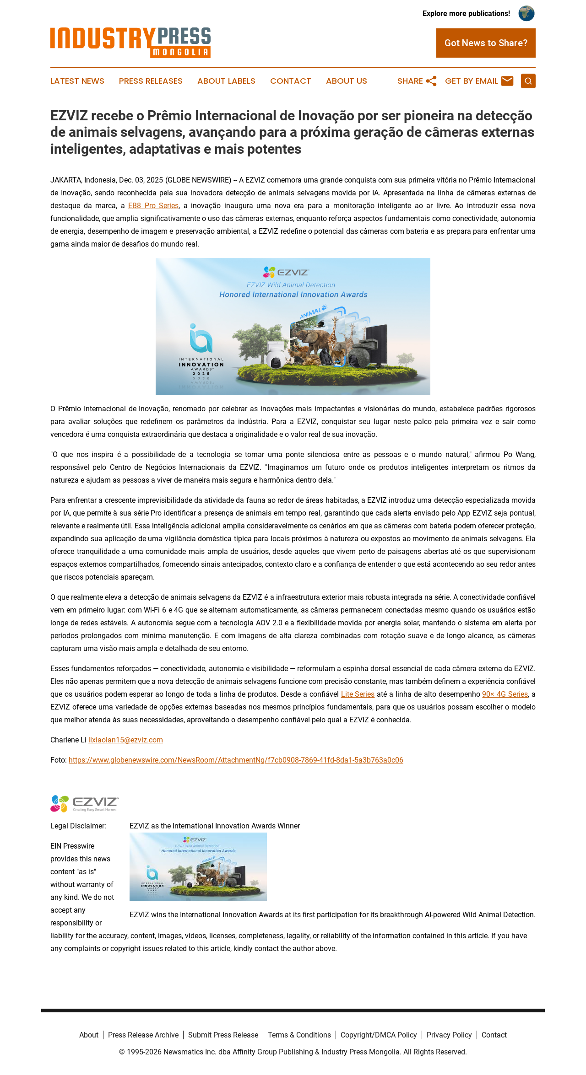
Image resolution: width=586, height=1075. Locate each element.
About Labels (226, 81)
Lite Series (358, 694)
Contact (290, 81)
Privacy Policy (449, 1035)
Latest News (77, 81)
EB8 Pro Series (153, 205)
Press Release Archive (143, 1035)
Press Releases (151, 81)
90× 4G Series (505, 694)
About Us (346, 81)
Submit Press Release (223, 1035)
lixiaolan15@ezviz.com (125, 740)
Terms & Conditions (299, 1035)
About (88, 1035)
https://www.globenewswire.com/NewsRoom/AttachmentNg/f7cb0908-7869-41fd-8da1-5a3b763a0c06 (236, 760)
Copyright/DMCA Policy (379, 1035)
